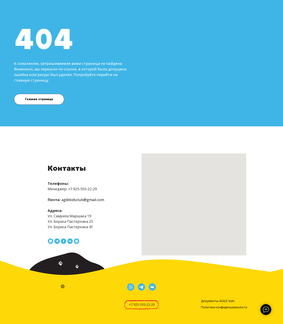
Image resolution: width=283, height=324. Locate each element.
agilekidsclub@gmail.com (82, 199)
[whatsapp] (50, 241)
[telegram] (57, 241)
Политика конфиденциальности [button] (224, 307)
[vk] (70, 241)
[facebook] (63, 241)
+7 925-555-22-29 (82, 188)
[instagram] (76, 241)
